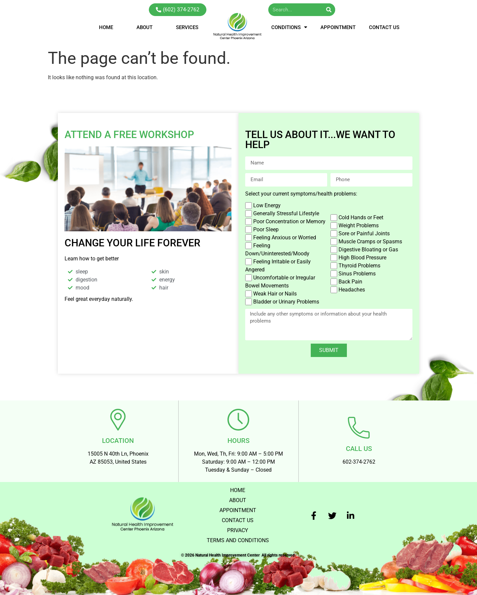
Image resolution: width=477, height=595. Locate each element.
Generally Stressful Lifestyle (286, 213)
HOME (106, 27)
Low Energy (267, 205)
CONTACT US (384, 27)
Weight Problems (359, 225)
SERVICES (187, 27)
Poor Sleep (266, 229)
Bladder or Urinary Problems (286, 302)
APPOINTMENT (338, 27)
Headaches (352, 289)
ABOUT (144, 27)
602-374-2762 (359, 462)
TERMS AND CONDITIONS (238, 540)
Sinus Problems (357, 273)
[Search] (328, 9)
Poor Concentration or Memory (289, 221)
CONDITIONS (289, 27)
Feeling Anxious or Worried (284, 237)
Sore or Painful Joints (364, 233)
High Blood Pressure (362, 257)
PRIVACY (237, 530)
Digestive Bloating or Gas (368, 249)
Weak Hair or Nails (275, 293)
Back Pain (350, 281)
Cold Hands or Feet (361, 217)
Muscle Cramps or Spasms (370, 241)
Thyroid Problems (359, 265)
